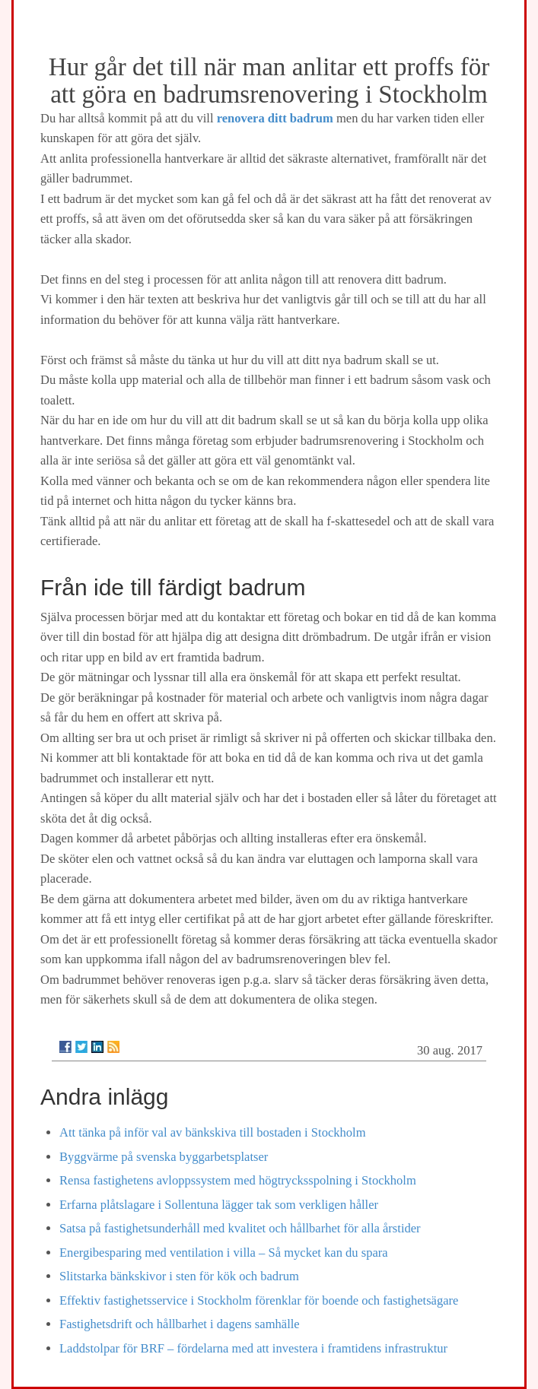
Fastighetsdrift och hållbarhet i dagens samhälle (179, 1324)
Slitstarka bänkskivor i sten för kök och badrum (179, 1276)
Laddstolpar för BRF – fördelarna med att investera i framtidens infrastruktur (253, 1348)
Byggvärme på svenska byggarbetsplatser (163, 1157)
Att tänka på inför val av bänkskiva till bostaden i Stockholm (212, 1132)
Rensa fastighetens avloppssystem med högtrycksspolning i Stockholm (237, 1180)
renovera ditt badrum (275, 118)
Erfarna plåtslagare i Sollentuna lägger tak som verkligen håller (218, 1204)
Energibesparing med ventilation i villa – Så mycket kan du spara (223, 1252)
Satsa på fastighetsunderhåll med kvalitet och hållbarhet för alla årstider (240, 1228)
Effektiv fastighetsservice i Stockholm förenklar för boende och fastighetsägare (258, 1300)
